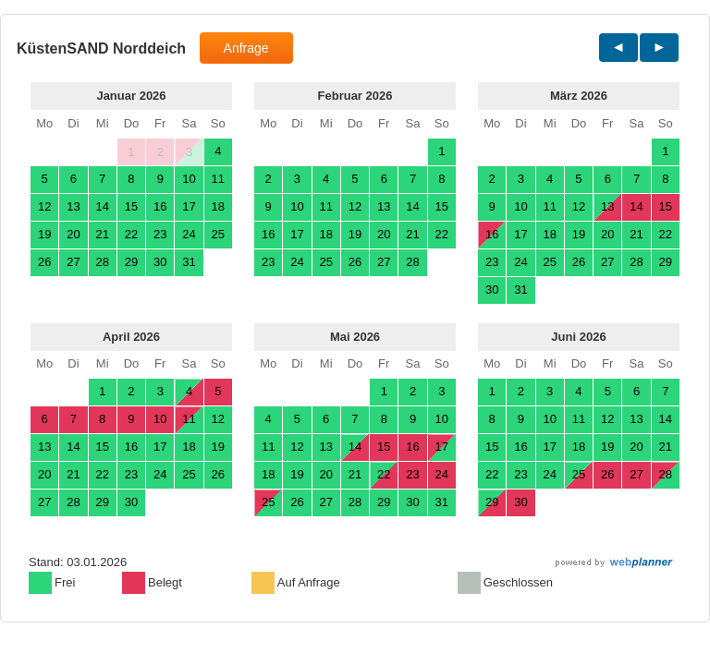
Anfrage (246, 48)
